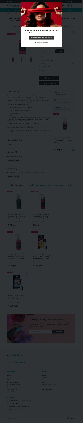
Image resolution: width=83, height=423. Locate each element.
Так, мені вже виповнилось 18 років (41, 37)
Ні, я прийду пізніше (41, 42)
